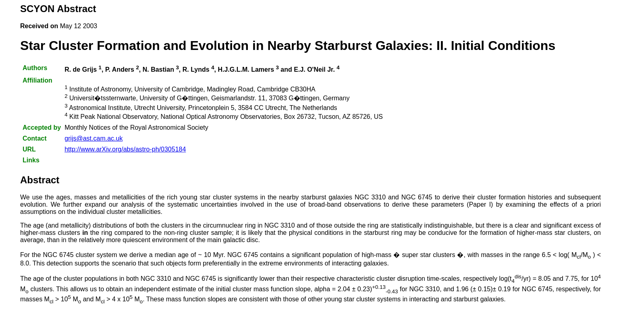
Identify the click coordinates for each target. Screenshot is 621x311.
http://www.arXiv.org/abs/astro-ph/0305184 (125, 149)
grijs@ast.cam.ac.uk (93, 138)
